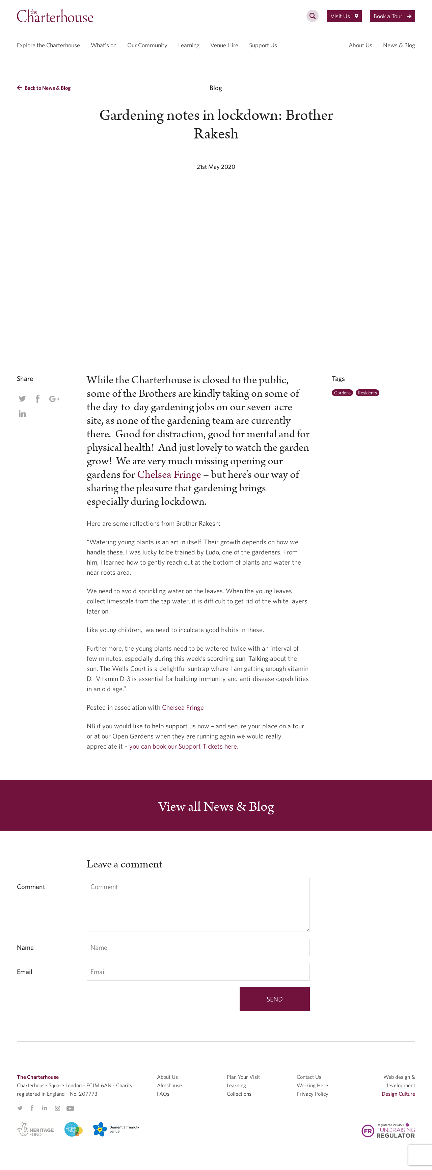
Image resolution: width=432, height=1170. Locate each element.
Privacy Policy (312, 1094)
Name (25, 947)
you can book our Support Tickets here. (183, 746)
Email (24, 972)
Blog (216, 88)
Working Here (312, 1085)
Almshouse (169, 1085)
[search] (312, 19)
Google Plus (54, 399)
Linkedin (22, 414)
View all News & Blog (216, 807)
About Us (360, 45)
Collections (239, 1094)
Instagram (57, 1108)
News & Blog (399, 45)
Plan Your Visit (243, 1077)
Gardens (342, 392)
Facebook (37, 399)
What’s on (103, 45)
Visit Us (344, 16)
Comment (31, 886)
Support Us (263, 45)
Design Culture (398, 1094)
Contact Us (309, 1077)
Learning (188, 45)
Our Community (147, 45)
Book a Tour (392, 16)
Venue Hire (224, 45)
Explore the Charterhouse (48, 45)
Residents (367, 392)
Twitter (22, 399)
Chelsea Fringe (169, 474)
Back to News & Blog (44, 88)
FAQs (163, 1094)
